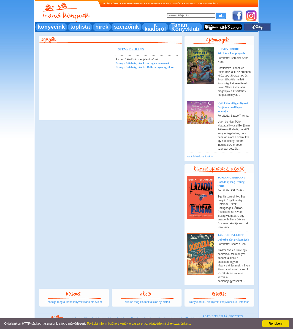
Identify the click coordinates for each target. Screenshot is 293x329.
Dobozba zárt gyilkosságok (233, 239)
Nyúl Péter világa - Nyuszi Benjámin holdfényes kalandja (233, 107)
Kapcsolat (190, 4)
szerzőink (126, 27)
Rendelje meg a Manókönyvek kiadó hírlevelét (74, 302)
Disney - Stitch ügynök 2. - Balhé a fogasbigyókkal (145, 67)
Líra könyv (112, 4)
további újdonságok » (200, 156)
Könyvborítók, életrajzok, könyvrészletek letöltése (219, 302)
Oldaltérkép (208, 4)
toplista (80, 27)
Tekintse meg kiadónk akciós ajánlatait (146, 302)
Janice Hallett (231, 235)
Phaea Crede (228, 49)
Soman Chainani (231, 177)
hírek (101, 27)
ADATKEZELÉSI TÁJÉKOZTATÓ (223, 316)
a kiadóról (155, 27)
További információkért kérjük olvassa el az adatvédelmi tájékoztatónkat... (139, 323)
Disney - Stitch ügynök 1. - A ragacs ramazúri (142, 63)
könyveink (51, 27)
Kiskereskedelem (132, 4)
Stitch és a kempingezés (231, 53)
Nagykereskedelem (157, 4)
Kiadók (177, 4)
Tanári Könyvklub (185, 27)
